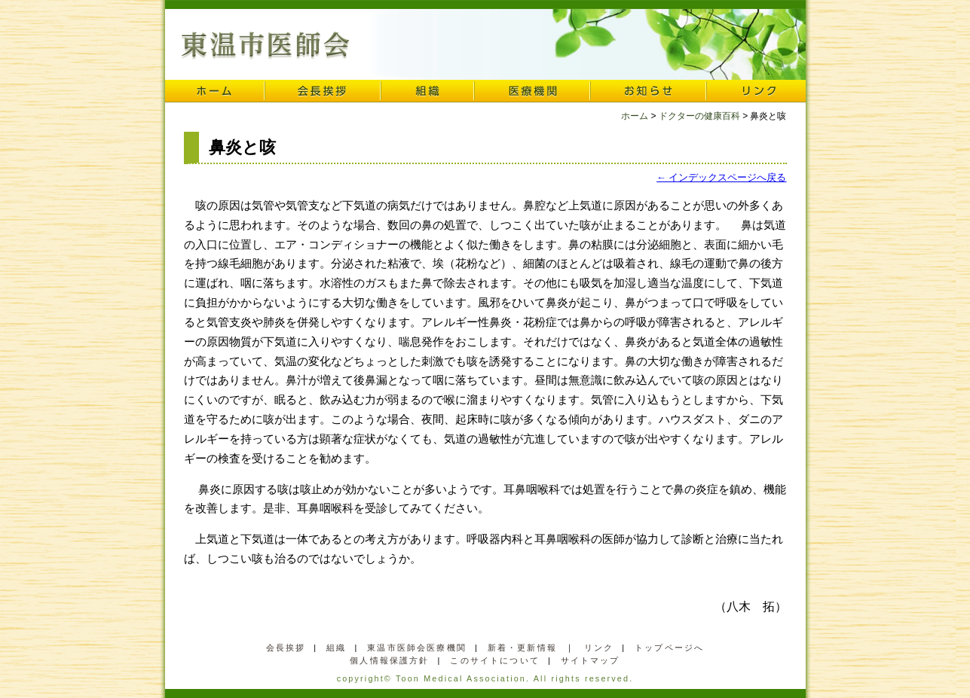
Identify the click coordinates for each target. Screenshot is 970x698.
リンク (756, 91)
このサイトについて (494, 660)
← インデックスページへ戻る (721, 177)
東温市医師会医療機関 (417, 647)
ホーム (215, 91)
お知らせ (648, 91)
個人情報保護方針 (389, 660)
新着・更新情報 (522, 647)
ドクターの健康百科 (699, 116)
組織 (427, 91)
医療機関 (532, 91)
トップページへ (669, 647)
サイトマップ (590, 660)
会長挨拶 (323, 91)
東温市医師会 (265, 46)
